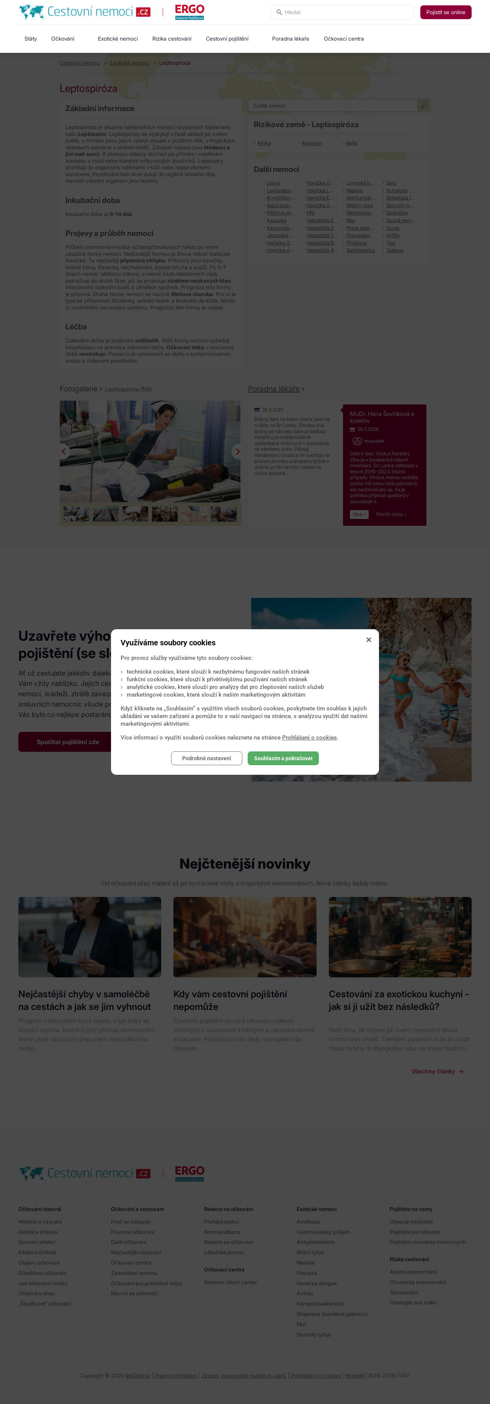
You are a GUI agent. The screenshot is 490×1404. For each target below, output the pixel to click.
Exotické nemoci (118, 38)
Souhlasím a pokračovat (283, 758)
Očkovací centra (344, 38)
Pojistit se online (446, 12)
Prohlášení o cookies (309, 737)
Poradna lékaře (290, 38)
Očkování (62, 38)
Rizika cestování (171, 38)
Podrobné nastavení (206, 758)
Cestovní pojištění (227, 38)
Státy (30, 38)
